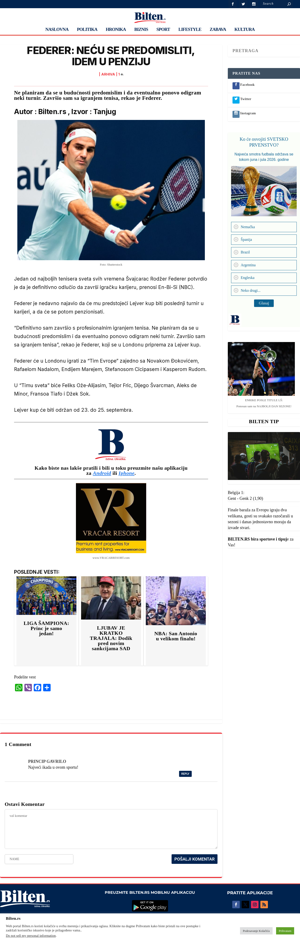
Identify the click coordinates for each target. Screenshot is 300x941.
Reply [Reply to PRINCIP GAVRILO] (185, 773)
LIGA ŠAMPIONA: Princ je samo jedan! (46, 628)
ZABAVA (218, 30)
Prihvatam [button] (285, 931)
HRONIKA (116, 30)
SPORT (163, 30)
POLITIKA (87, 30)
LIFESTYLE (189, 30)
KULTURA (244, 30)
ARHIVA (108, 74)
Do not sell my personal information (31, 935)
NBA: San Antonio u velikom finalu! (175, 636)
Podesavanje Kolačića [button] (256, 931)
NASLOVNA (57, 30)
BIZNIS (141, 30)
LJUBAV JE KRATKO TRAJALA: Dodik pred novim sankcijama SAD (111, 638)
